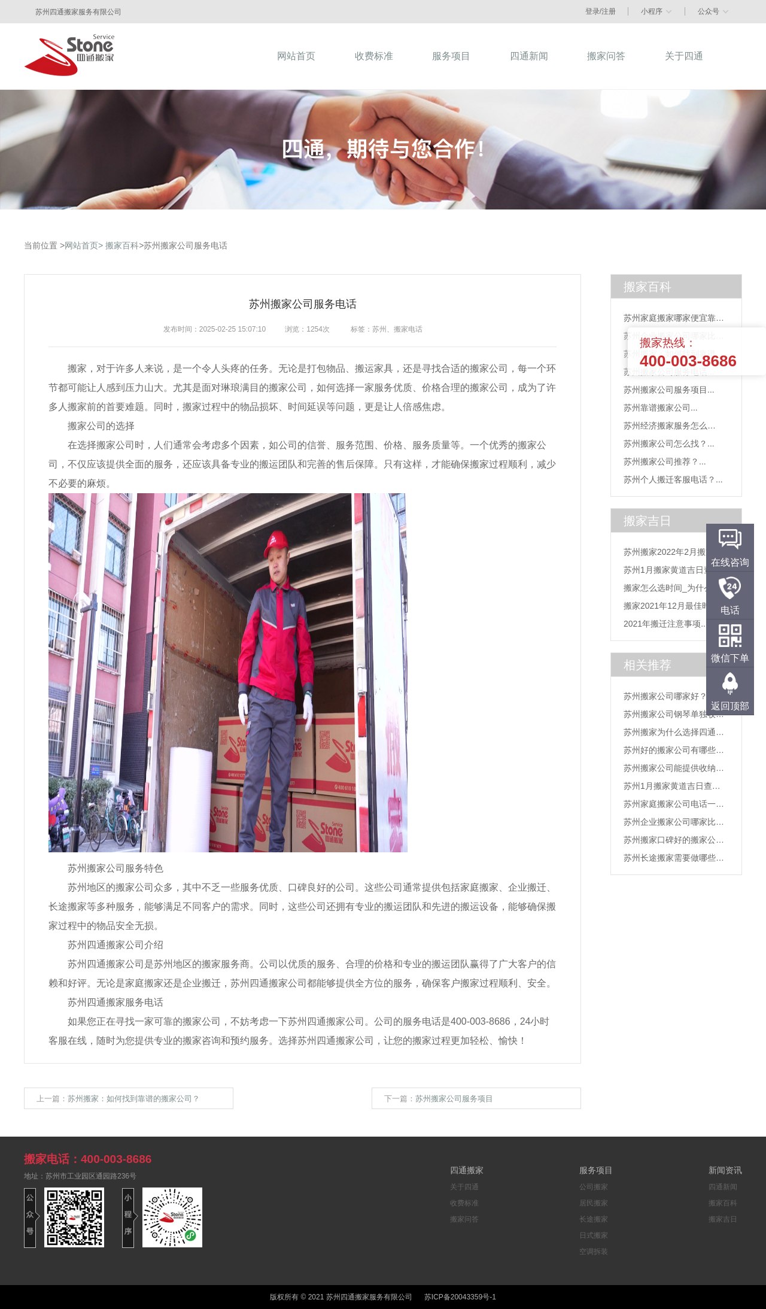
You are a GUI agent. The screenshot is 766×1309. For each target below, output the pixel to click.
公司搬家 (593, 1187)
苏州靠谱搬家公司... (661, 407)
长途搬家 (593, 1219)
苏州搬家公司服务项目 (454, 1098)
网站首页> (84, 245)
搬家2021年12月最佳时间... (674, 606)
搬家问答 (464, 1219)
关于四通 (464, 1187)
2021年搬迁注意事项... (666, 623)
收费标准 (464, 1203)
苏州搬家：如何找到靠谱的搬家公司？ (134, 1098)
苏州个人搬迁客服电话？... (673, 479)
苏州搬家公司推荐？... (665, 461)
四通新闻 (723, 1187)
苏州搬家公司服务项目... (669, 389)
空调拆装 (593, 1251)
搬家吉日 (723, 1219)
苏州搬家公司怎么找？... (669, 443)
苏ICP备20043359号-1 (460, 1297)
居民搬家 (593, 1203)
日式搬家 (593, 1235)
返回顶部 (730, 706)
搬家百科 (122, 245)
